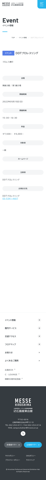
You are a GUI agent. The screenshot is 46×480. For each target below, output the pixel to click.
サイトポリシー (10, 456)
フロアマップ (10, 344)
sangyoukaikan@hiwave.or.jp (25, 428)
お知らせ (9, 353)
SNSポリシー (31, 456)
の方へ (12, 445)
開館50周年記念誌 (12, 379)
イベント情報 (23, 37)
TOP (13, 37)
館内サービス (10, 328)
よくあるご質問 (11, 361)
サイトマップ (30, 460)
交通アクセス (10, 336)
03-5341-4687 (10, 199)
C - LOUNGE (11, 374)
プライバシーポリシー (12, 460)
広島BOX (9, 370)
